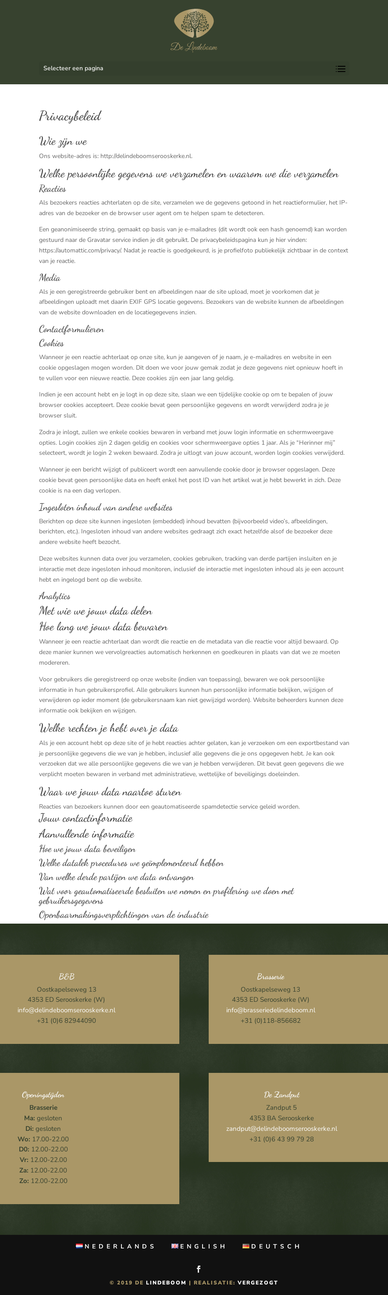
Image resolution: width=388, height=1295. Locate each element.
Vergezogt (258, 1282)
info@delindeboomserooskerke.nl (66, 1010)
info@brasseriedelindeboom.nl (270, 1010)
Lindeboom (166, 1282)
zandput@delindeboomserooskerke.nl (281, 1128)
